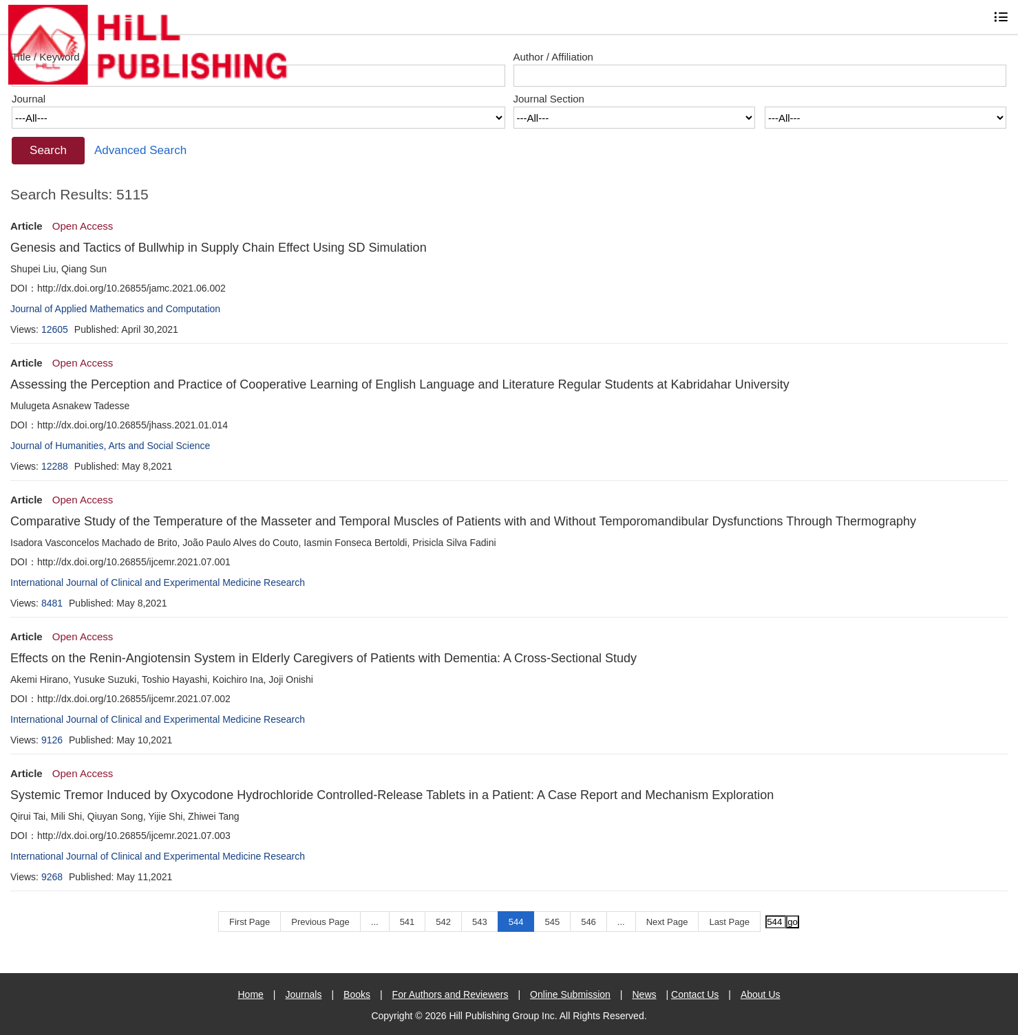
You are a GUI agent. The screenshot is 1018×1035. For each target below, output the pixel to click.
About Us (761, 994)
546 (588, 922)
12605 (54, 329)
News (644, 994)
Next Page (667, 922)
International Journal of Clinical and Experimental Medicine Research (157, 582)
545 (552, 922)
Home (250, 994)
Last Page (729, 922)
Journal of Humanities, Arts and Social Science (110, 445)
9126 (52, 739)
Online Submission (570, 994)
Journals (303, 994)
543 (479, 922)
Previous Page (320, 922)
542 (443, 922)
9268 (52, 876)
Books (356, 994)
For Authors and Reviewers (450, 994)
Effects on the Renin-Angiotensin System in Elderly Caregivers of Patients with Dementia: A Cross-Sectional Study (323, 658)
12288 (54, 466)
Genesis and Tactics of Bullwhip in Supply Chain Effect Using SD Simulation (218, 247)
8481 (52, 603)
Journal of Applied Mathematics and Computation (115, 308)
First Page (249, 922)
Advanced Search (140, 150)
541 (407, 922)
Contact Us (695, 994)
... (375, 922)
